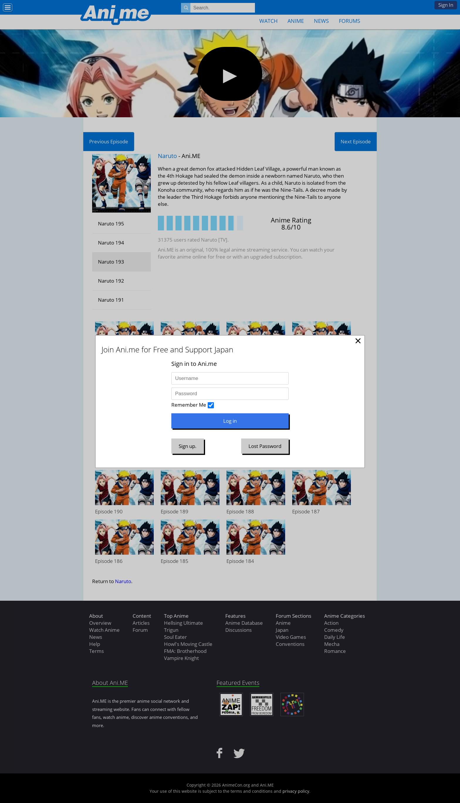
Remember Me (188, 404)
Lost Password (264, 446)
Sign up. (188, 446)
